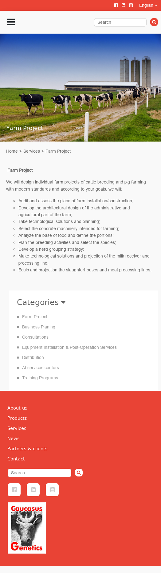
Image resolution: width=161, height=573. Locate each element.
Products (17, 418)
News (13, 438)
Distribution (33, 358)
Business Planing (38, 327)
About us (17, 408)
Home (12, 151)
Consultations (35, 337)
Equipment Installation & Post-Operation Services (69, 347)
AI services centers (40, 368)
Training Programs (40, 378)
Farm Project (58, 151)
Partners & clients (27, 448)
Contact (16, 459)
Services (31, 151)
